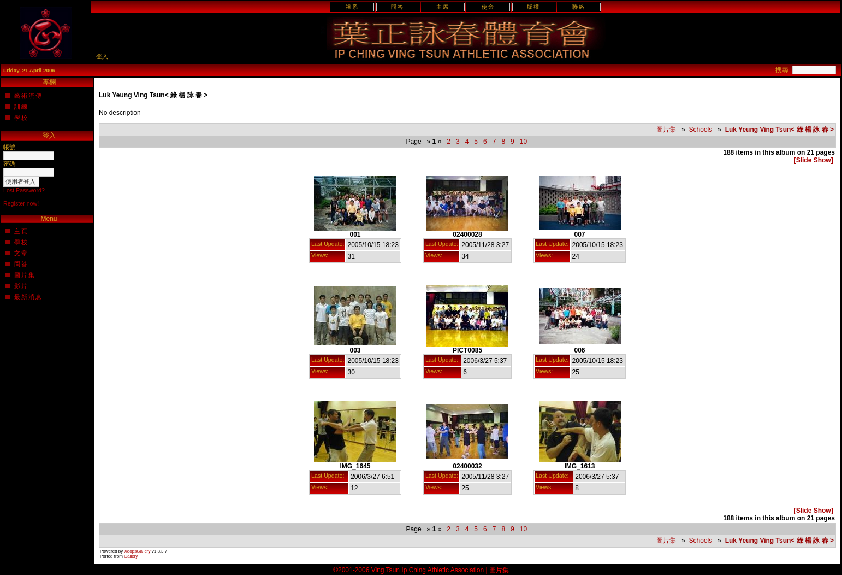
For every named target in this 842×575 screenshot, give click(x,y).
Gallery (131, 556)
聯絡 (578, 7)
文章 (21, 253)
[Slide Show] (813, 160)
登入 (102, 56)
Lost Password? (24, 190)
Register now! (21, 203)
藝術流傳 (28, 95)
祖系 (352, 7)
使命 (488, 7)
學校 (21, 117)
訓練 (21, 106)
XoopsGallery (137, 551)
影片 (21, 286)
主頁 (21, 231)
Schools (701, 129)
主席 (442, 7)
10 (523, 141)
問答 (397, 7)
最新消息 (28, 297)
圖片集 (24, 275)
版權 (533, 7)
